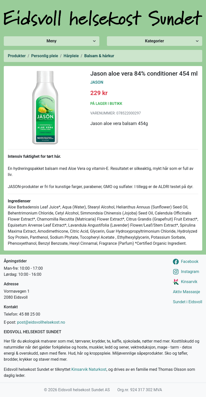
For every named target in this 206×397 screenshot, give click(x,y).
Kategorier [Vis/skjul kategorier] (154, 41)
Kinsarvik (189, 281)
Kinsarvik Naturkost (88, 369)
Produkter (17, 55)
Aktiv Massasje (186, 291)
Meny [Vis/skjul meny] (52, 41)
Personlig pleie (44, 55)
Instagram (190, 271)
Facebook (189, 261)
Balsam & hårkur (99, 55)
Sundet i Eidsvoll (187, 301)
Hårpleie (71, 55)
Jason (96, 82)
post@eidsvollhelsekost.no (41, 322)
